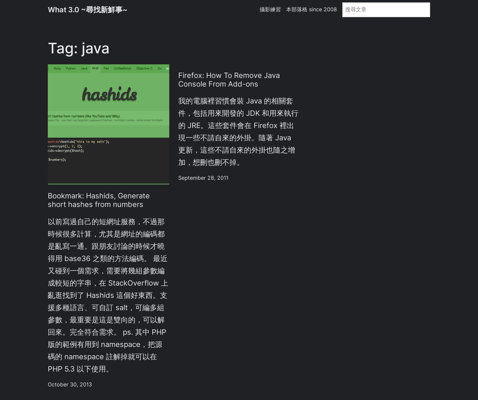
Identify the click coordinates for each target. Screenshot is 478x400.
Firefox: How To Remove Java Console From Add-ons (229, 79)
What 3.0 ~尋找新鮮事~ (87, 9)
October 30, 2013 (70, 384)
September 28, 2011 (203, 178)
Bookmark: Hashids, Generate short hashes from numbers (99, 200)
